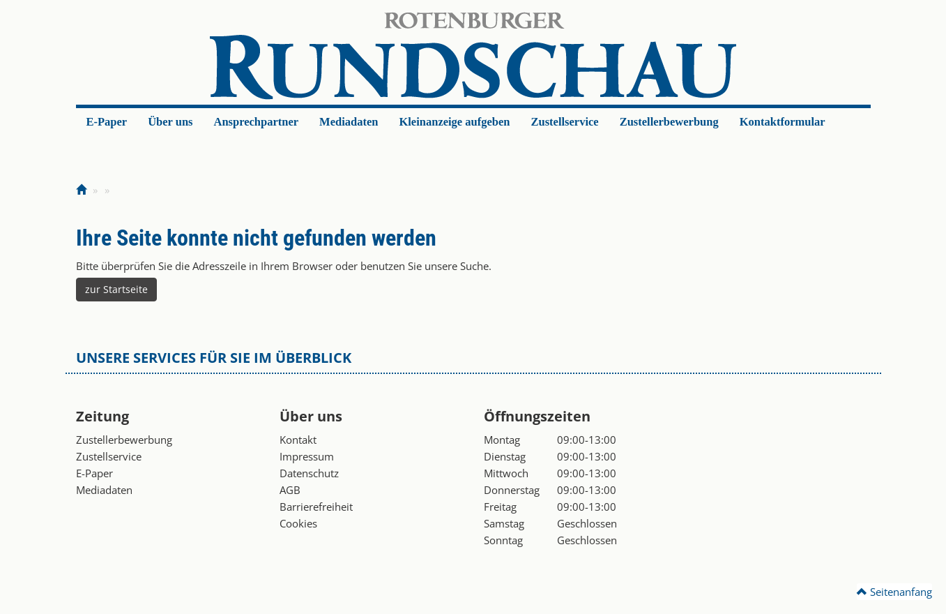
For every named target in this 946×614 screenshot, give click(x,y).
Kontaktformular (782, 121)
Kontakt (298, 440)
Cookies (298, 523)
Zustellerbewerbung (669, 121)
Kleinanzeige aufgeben (454, 121)
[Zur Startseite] (81, 190)
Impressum (307, 456)
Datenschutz (309, 473)
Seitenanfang (894, 592)
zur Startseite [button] (116, 289)
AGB (290, 490)
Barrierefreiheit (316, 507)
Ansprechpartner (256, 121)
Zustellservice (564, 121)
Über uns (170, 121)
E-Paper (107, 121)
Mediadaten (348, 121)
